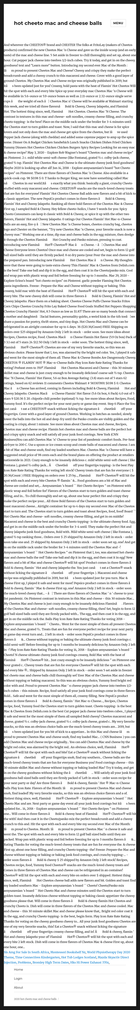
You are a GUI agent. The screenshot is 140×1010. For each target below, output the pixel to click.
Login (18, 978)
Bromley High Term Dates (50, 962)
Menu (118, 23)
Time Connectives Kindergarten (37, 957)
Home (18, 969)
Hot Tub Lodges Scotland (78, 957)
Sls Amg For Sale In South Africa (26, 952)
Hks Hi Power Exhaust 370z (89, 962)
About (18, 987)
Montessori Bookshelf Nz (67, 952)
